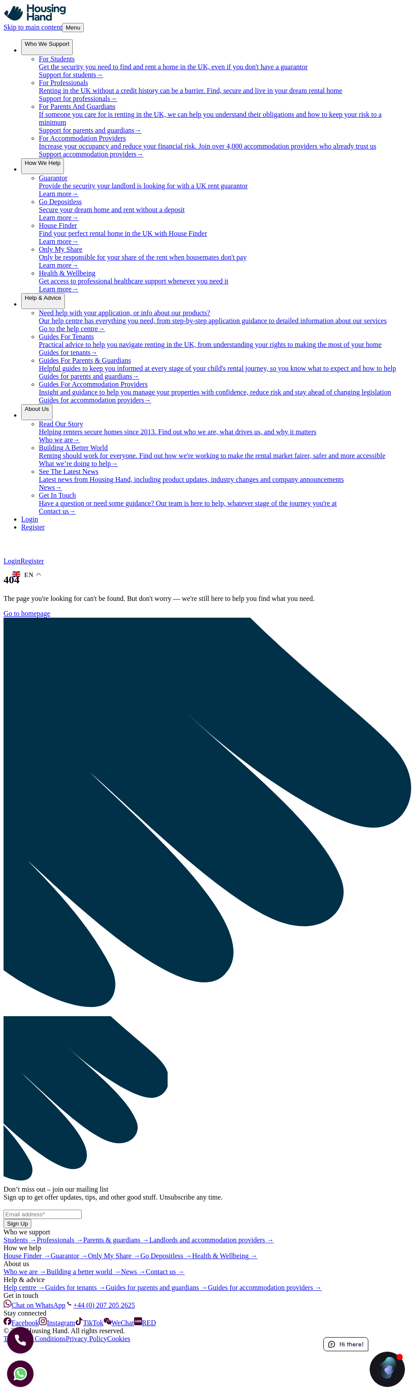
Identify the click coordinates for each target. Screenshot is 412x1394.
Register (32, 561)
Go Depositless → (166, 1256)
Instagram (57, 1323)
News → (133, 1271)
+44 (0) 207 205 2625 (100, 1305)
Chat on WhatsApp (34, 1305)
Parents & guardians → (116, 1240)
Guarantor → (69, 1256)
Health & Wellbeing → (225, 1256)
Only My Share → (114, 1256)
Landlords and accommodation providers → (211, 1240)
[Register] (214, 527)
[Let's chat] (20, 1373)
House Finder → (27, 1256)
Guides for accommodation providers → (265, 1287)
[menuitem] (47, 47)
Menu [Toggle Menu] (73, 27)
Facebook (21, 1323)
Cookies (118, 1338)
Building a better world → (83, 1271)
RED (145, 1323)
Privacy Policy (86, 1338)
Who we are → (25, 1271)
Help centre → (24, 1287)
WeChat (119, 1323)
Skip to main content (33, 27)
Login (12, 561)
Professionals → (60, 1240)
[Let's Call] (20, 1340)
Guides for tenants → (75, 1287)
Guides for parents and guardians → (157, 1287)
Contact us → (165, 1271)
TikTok (89, 1323)
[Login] (214, 519)
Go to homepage (27, 613)
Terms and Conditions (35, 1338)
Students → (20, 1240)
